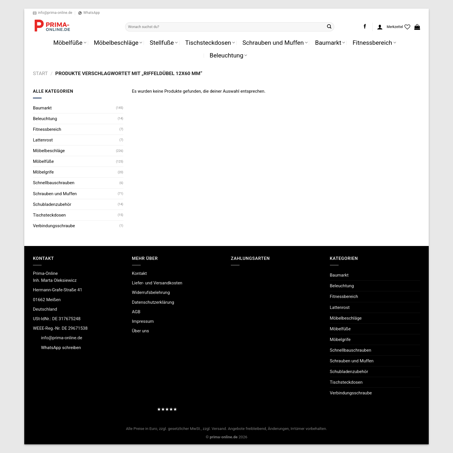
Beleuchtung (228, 55)
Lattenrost (43, 140)
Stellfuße (164, 42)
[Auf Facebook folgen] (365, 26)
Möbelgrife (43, 172)
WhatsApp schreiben (61, 347)
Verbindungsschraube (54, 225)
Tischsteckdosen (210, 42)
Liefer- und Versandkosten (157, 283)
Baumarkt (330, 42)
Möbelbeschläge (118, 42)
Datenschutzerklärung (153, 302)
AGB (136, 311)
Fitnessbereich (374, 42)
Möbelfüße (69, 42)
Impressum (143, 321)
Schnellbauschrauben (53, 182)
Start (40, 73)
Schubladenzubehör (52, 204)
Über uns (140, 330)
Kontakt (139, 273)
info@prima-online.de (61, 337)
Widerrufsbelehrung (151, 292)
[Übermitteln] (329, 26)
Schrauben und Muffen (274, 42)
